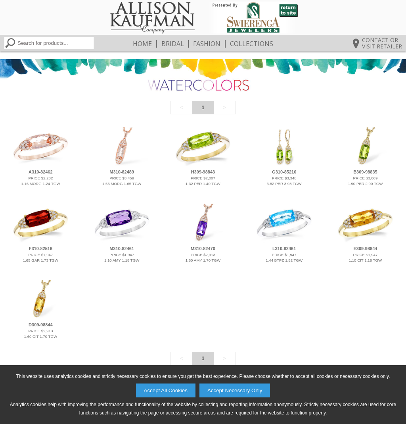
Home (142, 44)
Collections (251, 44)
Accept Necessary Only (234, 390)
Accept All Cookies (166, 390)
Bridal (172, 44)
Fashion (206, 44)
